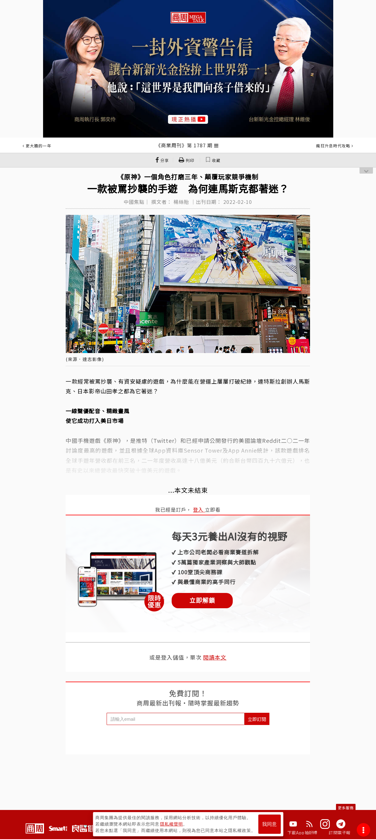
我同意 (269, 824)
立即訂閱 (257, 719)
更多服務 (346, 807)
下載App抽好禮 (302, 833)
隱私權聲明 (171, 824)
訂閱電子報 (339, 833)
